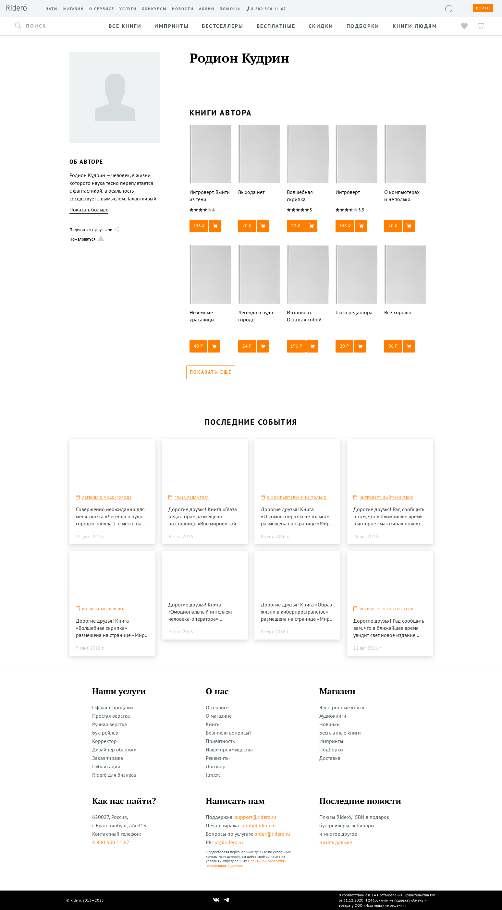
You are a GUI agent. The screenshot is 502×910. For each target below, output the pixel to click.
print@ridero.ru (258, 825)
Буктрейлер (105, 732)
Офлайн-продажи (112, 707)
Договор (216, 766)
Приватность (220, 741)
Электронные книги (341, 707)
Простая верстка (111, 715)
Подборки (331, 749)
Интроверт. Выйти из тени (386, 497)
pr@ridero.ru (228, 842)
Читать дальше (335, 842)
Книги (213, 724)
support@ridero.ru (255, 817)
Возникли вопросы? (228, 732)
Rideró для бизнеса (114, 775)
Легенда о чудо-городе (107, 497)
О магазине (219, 715)
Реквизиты (218, 758)
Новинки (329, 724)
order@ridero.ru (272, 834)
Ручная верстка (109, 724)
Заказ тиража (107, 758)
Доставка (329, 758)
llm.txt (213, 775)
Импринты (331, 741)
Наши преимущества (229, 749)
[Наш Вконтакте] (216, 900)
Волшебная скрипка (103, 609)
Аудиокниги (332, 715)
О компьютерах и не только (297, 497)
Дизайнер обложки (114, 749)
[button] (56, 26)
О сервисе (217, 707)
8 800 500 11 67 (110, 842)
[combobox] (56, 26)
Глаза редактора (192, 497)
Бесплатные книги (340, 732)
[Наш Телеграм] (226, 900)
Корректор (104, 741)
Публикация (106, 766)
